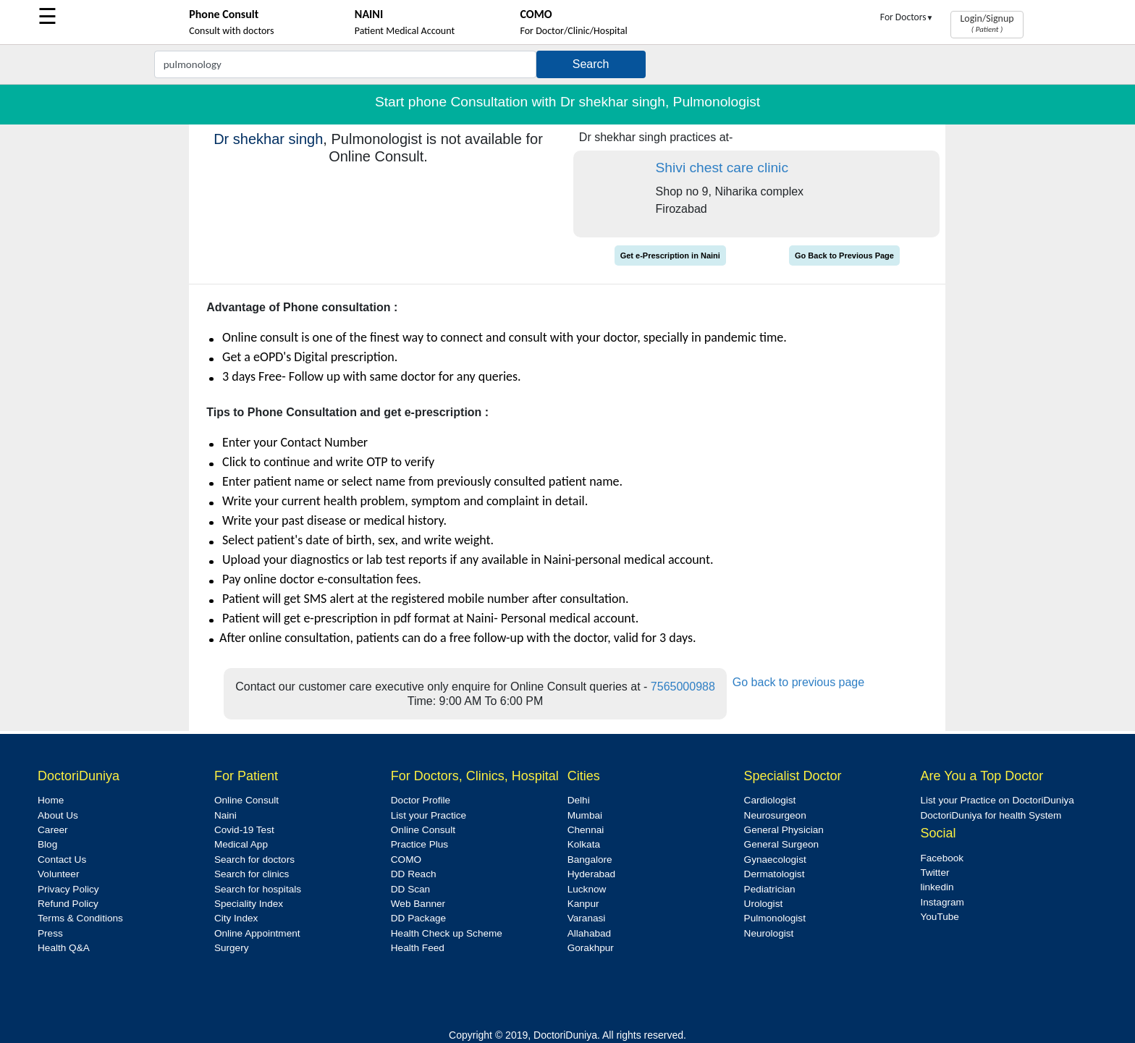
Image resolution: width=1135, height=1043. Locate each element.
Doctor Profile (420, 800)
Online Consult (246, 800)
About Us (58, 815)
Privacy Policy (68, 889)
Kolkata (584, 844)
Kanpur (583, 903)
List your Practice (428, 815)
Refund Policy (68, 903)
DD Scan (410, 889)
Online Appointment (257, 933)
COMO (406, 859)
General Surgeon (781, 844)
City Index (236, 918)
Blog (47, 844)
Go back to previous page (798, 682)
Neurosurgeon (775, 815)
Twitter (934, 872)
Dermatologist (774, 874)
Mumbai (585, 815)
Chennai (586, 829)
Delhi (579, 800)
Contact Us (62, 859)
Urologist (763, 903)
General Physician (784, 829)
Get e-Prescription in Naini (670, 255)
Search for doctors (254, 859)
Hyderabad (592, 874)
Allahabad (589, 933)
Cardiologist (770, 800)
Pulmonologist (775, 918)
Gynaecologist (775, 859)
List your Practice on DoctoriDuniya (996, 800)
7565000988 (683, 686)
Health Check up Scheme (446, 933)
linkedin (936, 887)
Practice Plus (419, 844)
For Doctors (907, 17)
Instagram (941, 902)
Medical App (241, 844)
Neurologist (769, 933)
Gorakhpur (591, 947)
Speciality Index (248, 903)
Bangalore (590, 859)
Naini (225, 815)
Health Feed (417, 947)
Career (53, 829)
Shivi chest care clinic (722, 167)
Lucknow (587, 889)
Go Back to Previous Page (844, 255)
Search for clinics (252, 874)
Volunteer (58, 874)
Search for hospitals (257, 889)
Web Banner (418, 903)
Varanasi (587, 918)
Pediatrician (770, 889)
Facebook (941, 858)
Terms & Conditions (80, 918)
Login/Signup (986, 23)
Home (51, 800)
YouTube (939, 916)
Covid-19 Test (244, 829)
